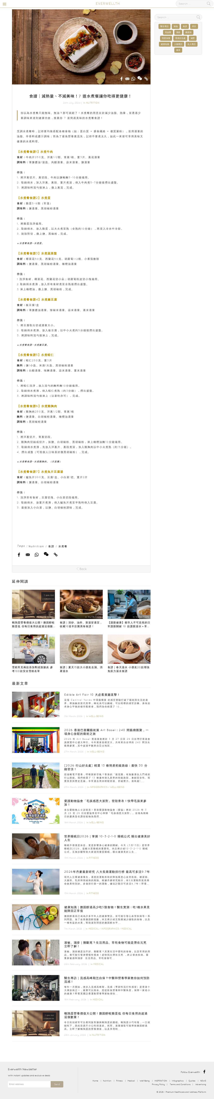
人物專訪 (178, 44)
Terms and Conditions (180, 1084)
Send (57, 1084)
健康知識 (165, 44)
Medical (93, 928)
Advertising (200, 1084)
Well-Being (96, 716)
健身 (178, 50)
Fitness (94, 858)
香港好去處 (180, 38)
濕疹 (178, 32)
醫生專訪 (164, 26)
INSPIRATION (160, 1081)
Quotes (192, 1081)
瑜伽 (176, 26)
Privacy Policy (158, 1084)
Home (95, 1081)
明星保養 (166, 38)
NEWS (203, 1081)
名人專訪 (191, 44)
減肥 (193, 38)
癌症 (194, 26)
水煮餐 (62, 546)
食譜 (51, 546)
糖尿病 (188, 32)
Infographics (99, 787)
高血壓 (168, 32)
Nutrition (93, 103)
